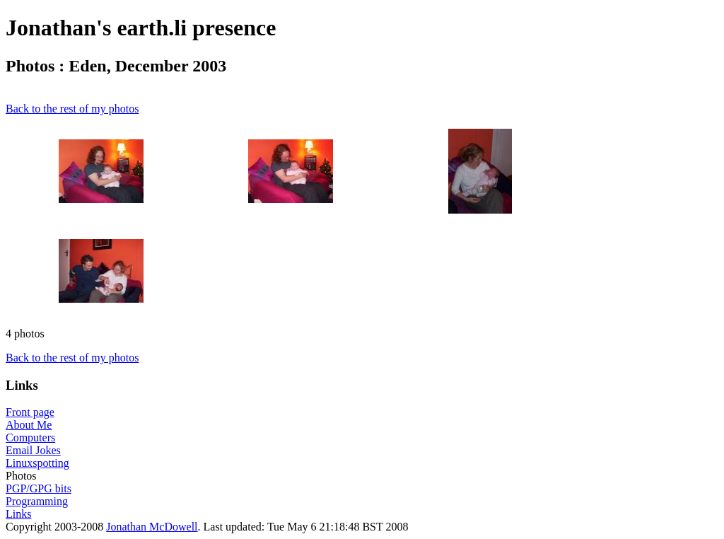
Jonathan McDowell (151, 527)
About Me (29, 425)
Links (18, 514)
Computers (30, 437)
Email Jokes (33, 450)
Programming (37, 501)
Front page (30, 412)
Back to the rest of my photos (72, 109)
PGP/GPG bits (38, 488)
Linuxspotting (37, 463)
